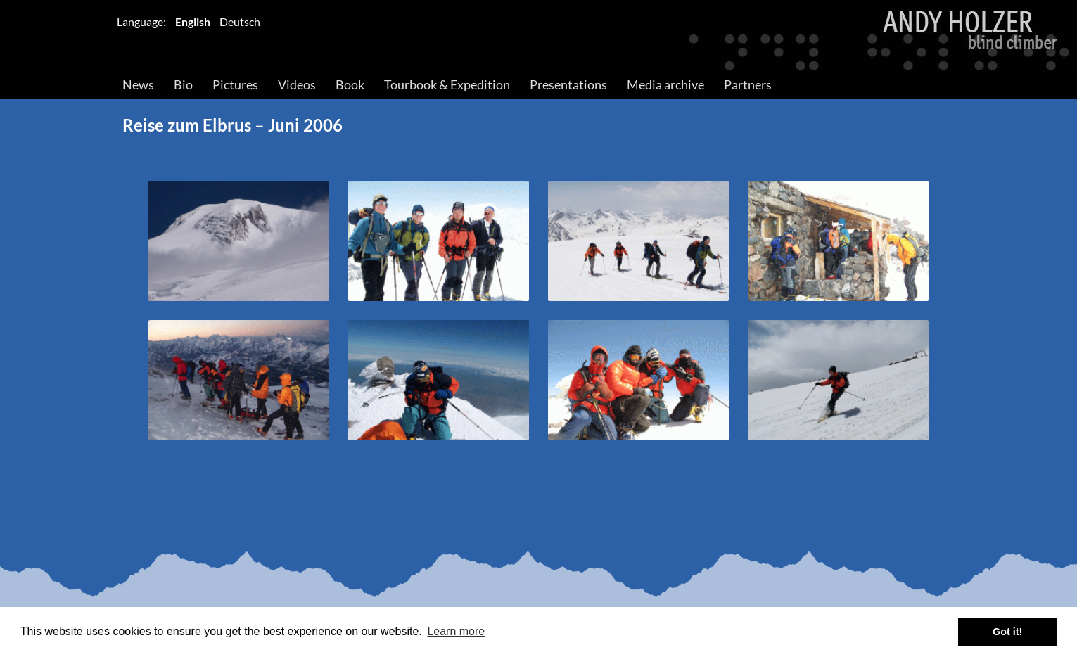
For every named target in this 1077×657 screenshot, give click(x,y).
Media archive (665, 84)
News (138, 84)
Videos (297, 84)
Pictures (235, 84)
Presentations (568, 84)
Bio (183, 84)
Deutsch (239, 21)
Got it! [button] (1007, 631)
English (192, 21)
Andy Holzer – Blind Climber (538, 36)
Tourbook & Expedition (447, 84)
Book (350, 84)
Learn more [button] (456, 631)
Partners (748, 84)
